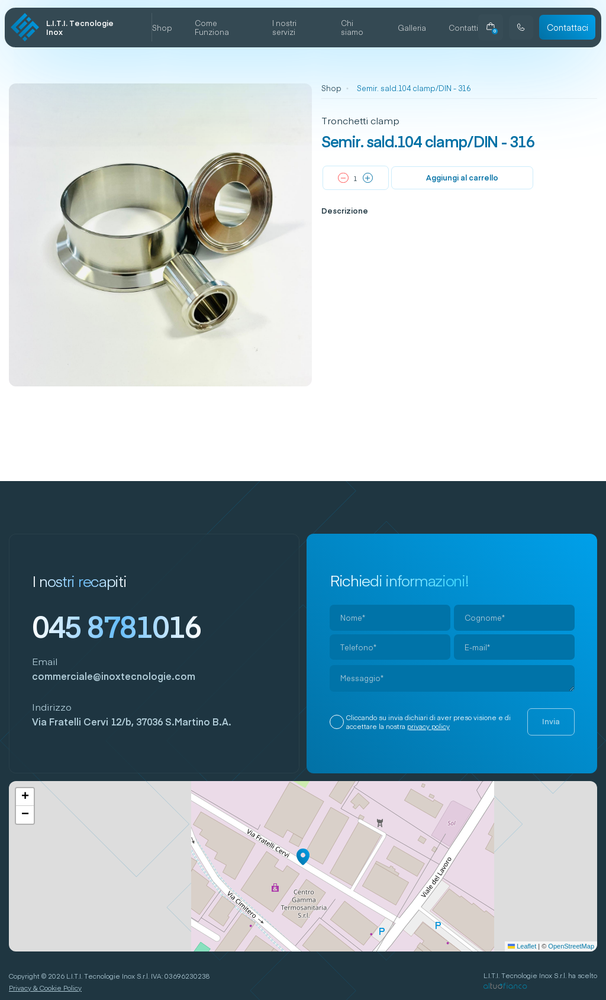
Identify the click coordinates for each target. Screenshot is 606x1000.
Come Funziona (212, 27)
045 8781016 (116, 626)
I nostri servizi (284, 27)
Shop (162, 27)
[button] (303, 856)
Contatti (463, 27)
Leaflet (522, 946)
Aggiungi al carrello (462, 177)
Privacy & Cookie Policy (45, 987)
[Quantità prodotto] (356, 178)
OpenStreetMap (571, 946)
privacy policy (428, 726)
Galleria (412, 27)
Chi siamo (352, 27)
